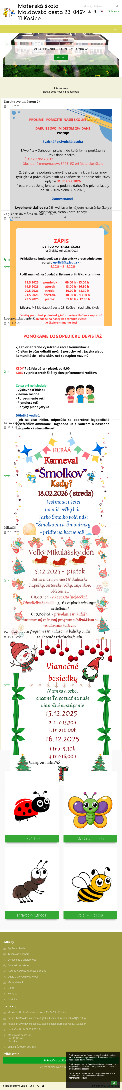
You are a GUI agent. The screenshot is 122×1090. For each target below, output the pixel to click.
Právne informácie (18, 965)
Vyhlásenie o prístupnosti (22, 959)
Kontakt (12, 993)
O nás (11, 987)
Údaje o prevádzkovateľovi (23, 976)
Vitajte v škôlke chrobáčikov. (61, 49)
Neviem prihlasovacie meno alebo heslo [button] (61, 1067)
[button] (101, 11)
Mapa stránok (16, 982)
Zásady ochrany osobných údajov (27, 971)
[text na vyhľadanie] (100, 6)
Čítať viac (61, 57)
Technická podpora (18, 954)
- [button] (89, 11)
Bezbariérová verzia (15, 1085)
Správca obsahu (17, 948)
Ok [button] (114, 1083)
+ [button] (83, 11)
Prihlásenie (113, 11)
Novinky (12, 999)
